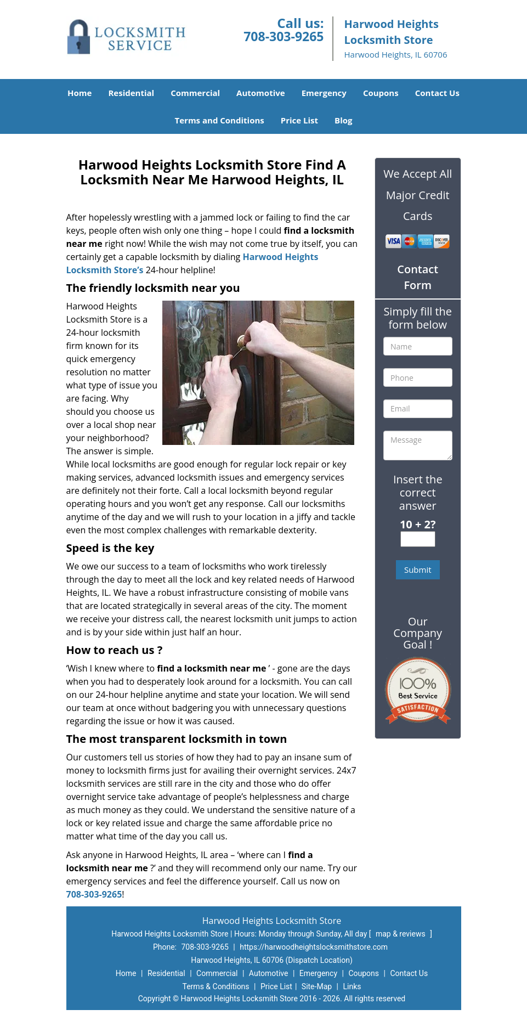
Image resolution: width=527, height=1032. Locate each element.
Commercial (195, 92)
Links (352, 986)
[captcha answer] (417, 539)
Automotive (260, 92)
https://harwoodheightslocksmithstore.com (314, 947)
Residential (131, 92)
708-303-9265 (283, 36)
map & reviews (401, 933)
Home (79, 92)
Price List (299, 120)
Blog (343, 120)
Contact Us (437, 92)
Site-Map (317, 986)
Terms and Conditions (219, 120)
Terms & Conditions (216, 986)
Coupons (381, 92)
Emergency (324, 92)
